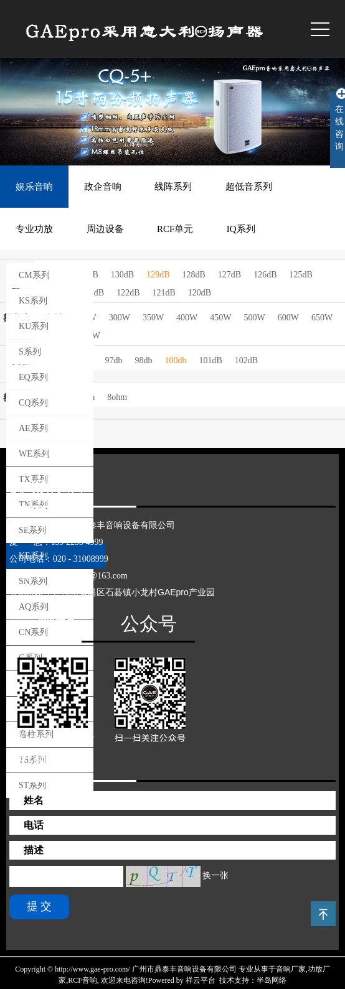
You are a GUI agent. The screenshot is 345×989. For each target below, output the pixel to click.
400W (186, 317)
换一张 (215, 875)
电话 (34, 825)
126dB (264, 274)
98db (143, 360)
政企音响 (102, 187)
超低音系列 (248, 187)
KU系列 (34, 326)
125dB (301, 274)
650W (322, 317)
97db (113, 360)
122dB (127, 292)
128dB (193, 274)
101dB (210, 360)
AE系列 (33, 428)
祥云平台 (200, 980)
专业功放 (34, 229)
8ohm (117, 397)
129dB (157, 274)
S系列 (30, 351)
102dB (246, 360)
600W (288, 317)
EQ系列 (33, 377)
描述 (34, 850)
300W (119, 317)
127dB (229, 274)
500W (254, 317)
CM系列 (34, 275)
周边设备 (105, 229)
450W (220, 317)
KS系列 (33, 300)
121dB (163, 292)
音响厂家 (291, 969)
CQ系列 (33, 402)
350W (153, 317)
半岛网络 (271, 980)
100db (175, 360)
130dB (122, 274)
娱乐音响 (34, 187)
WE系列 (34, 453)
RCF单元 (175, 229)
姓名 (34, 800)
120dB (199, 292)
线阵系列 (173, 187)
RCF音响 (82, 980)
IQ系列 (241, 229)
